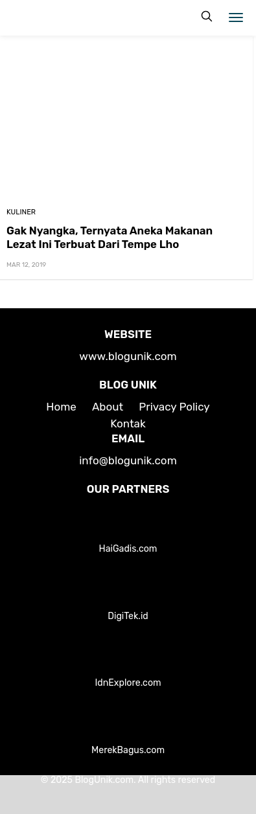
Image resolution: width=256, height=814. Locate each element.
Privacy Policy (174, 406)
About (107, 406)
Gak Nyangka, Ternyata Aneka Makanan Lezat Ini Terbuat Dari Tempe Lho (109, 237)
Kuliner (21, 212)
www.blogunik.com (127, 356)
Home (61, 406)
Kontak (127, 423)
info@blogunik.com (128, 460)
